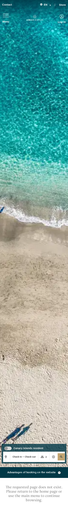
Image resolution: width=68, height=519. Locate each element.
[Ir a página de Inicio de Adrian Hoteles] (35, 17)
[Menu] (5, 15)
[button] (61, 456)
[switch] (8, 448)
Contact (7, 4)
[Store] (54, 4)
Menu (5, 21)
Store (62, 4)
